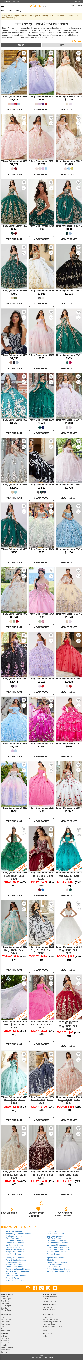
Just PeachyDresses (55, 1236)
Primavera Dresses (13, 1262)
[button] (2, 6)
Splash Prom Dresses (56, 1258)
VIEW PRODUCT (14, 110)
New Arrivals (5, 1324)
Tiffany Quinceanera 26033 (41, 873)
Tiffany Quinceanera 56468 (14, 226)
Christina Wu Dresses (14, 1240)
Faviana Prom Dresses (15, 1249)
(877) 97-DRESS (49, 1309)
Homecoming (6, 1319)
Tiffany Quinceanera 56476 (69, 549)
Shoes (3, 1328)
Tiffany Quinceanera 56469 (41, 355)
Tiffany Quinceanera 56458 (41, 226)
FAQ (44, 1328)
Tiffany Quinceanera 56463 (14, 290)
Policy (41, 1356)
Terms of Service (7, 1347)
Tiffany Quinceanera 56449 (14, 1097)
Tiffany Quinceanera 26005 (69, 1097)
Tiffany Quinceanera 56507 (41, 808)
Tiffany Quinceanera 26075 (41, 743)
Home (3, 11)
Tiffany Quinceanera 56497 (69, 743)
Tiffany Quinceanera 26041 (41, 1021)
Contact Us (5, 1338)
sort (62, 45)
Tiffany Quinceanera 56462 (41, 549)
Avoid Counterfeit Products (52, 1326)
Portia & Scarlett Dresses (16, 1260)
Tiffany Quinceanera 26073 (14, 614)
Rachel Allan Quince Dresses (17, 1271)
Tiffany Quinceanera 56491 (69, 614)
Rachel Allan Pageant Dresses (18, 1269)
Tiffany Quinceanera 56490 (41, 614)
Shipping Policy (6, 1345)
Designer (20, 11)
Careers (4, 1352)
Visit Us (4, 1336)
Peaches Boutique (35, 1357)
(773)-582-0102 (5, 1)
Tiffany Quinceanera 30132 (14, 1021)
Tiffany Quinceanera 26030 (41, 1097)
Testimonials (5, 1350)
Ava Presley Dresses (14, 1236)
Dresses (11, 11)
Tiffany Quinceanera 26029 (14, 161)
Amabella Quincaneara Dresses (18, 1234)
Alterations (5, 1341)
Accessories (5, 1331)
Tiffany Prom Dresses (55, 1267)
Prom (3, 1317)
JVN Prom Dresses (54, 1238)
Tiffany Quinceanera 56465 (41, 96)
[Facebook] (35, 1288)
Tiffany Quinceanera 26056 (14, 355)
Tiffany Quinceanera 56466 (14, 549)
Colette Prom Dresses (14, 1245)
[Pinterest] (48, 1288)
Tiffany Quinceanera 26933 (14, 873)
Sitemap (46, 1331)
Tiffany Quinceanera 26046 (41, 420)
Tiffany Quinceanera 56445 (14, 947)
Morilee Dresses (53, 1254)
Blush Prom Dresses (14, 1238)
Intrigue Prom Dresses (15, 1252)
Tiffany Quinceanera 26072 (14, 743)
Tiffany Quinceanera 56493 (69, 96)
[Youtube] (55, 1288)
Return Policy (6, 1343)
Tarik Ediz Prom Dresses (57, 1265)
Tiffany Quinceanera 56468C (69, 1022)
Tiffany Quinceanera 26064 (69, 679)
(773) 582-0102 (48, 1307)
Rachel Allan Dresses (14, 1267)
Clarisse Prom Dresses (15, 1243)
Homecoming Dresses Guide (53, 1322)
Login (45, 1336)
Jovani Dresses (53, 1231)
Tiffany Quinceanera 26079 (14, 679)
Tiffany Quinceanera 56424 (69, 1171)
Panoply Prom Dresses (15, 1258)
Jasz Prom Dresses (13, 1254)
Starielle (50, 1260)
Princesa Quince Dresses (16, 1265)
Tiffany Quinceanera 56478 (69, 290)
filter (21, 45)
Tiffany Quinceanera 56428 (69, 947)
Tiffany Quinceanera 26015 (69, 873)
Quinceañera (5, 1322)
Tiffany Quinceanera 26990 (41, 1171)
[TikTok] (41, 1288)
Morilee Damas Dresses (56, 1252)
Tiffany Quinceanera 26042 (14, 484)
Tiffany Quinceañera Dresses (58, 1269)
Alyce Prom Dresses (14, 1231)
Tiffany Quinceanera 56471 (69, 355)
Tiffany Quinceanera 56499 (14, 808)
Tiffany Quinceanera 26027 (69, 161)
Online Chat (15, 1)
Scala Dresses (11, 1274)
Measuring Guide (49, 1324)
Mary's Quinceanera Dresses (58, 1249)
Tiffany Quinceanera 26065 (41, 484)
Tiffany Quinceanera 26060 (41, 290)
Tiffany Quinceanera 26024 (41, 161)
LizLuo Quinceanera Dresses (58, 1247)
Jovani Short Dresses (55, 1234)
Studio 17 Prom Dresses (57, 1262)
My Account (78, 1)
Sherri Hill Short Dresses (15, 1280)
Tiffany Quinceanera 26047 (69, 484)
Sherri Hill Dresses (13, 1278)
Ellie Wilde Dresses (13, 1247)
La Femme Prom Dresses (57, 1243)
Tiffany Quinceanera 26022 (14, 96)
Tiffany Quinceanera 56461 (69, 226)
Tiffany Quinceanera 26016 (14, 1171)
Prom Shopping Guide (51, 1319)
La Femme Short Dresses (57, 1245)
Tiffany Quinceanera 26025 (41, 947)
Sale (2, 1326)
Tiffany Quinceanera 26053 (14, 420)
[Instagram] (28, 1288)
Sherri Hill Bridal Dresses (16, 1276)
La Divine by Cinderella (56, 1240)
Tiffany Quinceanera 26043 (69, 420)
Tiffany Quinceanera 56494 (41, 679)
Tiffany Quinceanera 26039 (69, 808)
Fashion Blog (47, 1317)
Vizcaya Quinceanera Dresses (59, 1271)
